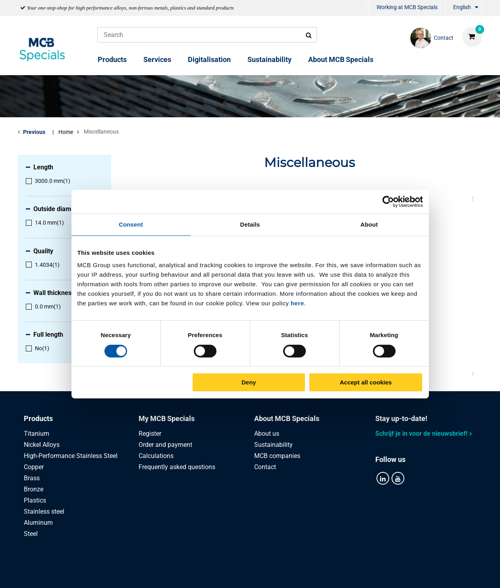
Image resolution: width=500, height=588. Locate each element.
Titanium (36, 433)
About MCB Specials (340, 59)
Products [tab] (38, 418)
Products (112, 59)
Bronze (33, 489)
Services (157, 59)
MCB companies (277, 456)
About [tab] (369, 224)
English (462, 7)
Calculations (156, 456)
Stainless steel (44, 511)
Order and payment (165, 444)
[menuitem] (367, 8)
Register (150, 433)
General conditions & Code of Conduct (260, 573)
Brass (32, 478)
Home (65, 132)
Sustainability (269, 59)
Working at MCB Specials (407, 7)
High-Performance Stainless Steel (71, 456)
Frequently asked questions (177, 467)
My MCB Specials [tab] (167, 418)
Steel (31, 534)
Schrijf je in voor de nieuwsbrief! (421, 433)
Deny (248, 382)
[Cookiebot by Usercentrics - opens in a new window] (388, 202)
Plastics (35, 500)
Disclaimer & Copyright (356, 573)
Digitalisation (209, 59)
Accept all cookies (366, 382)
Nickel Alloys (42, 444)
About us (266, 433)
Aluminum (38, 522)
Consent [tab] (131, 224)
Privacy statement (170, 573)
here (297, 303)
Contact (265, 467)
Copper (34, 467)
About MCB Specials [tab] (286, 418)
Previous (34, 132)
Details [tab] (250, 224)
